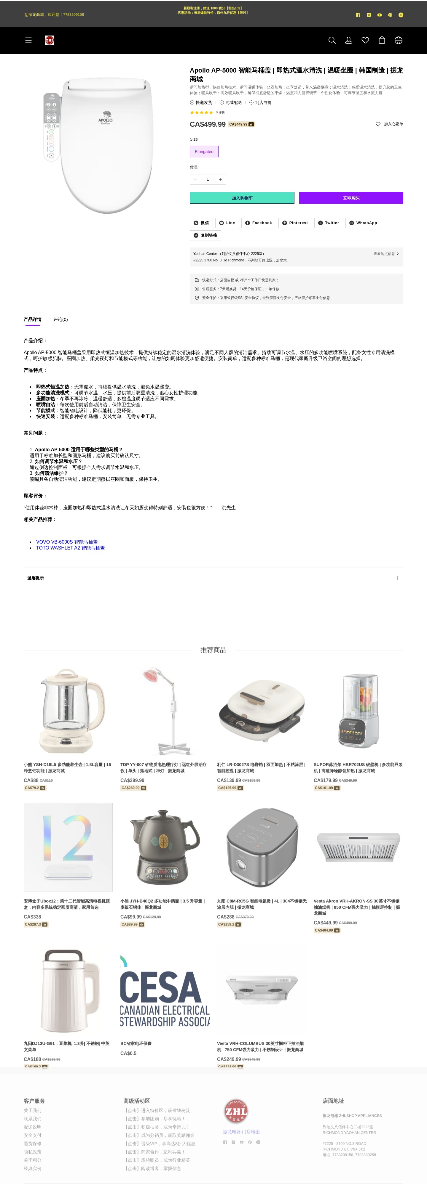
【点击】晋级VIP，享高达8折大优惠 (159, 1158)
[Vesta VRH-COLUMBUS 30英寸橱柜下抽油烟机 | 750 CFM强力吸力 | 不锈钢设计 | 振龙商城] (262, 1030)
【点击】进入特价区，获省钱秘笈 (156, 1125)
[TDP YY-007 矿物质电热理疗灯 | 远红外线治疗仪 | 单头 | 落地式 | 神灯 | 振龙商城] (165, 752)
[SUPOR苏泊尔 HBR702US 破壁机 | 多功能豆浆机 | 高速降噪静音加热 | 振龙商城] (358, 752)
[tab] (33, 321)
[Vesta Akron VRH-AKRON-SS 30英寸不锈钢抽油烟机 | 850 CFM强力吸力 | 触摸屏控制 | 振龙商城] (358, 891)
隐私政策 (33, 1167)
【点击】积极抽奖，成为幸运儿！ (156, 1142)
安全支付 (33, 1150)
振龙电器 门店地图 (241, 1147)
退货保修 (33, 1158)
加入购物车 (242, 198)
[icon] (358, 16)
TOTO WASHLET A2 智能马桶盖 (70, 547)
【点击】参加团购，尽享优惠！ (154, 1134)
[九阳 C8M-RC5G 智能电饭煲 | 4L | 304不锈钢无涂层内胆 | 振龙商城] (262, 888)
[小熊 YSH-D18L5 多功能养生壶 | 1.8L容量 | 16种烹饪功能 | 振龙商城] (68, 752)
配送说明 (33, 1142)
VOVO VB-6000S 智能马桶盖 (67, 541)
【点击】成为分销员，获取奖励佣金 (159, 1150)
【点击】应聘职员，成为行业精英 (156, 1175)
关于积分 (33, 1175)
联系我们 (33, 1134)
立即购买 (351, 197)
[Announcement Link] (213, 16)
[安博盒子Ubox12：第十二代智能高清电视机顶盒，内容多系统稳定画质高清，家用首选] (68, 888)
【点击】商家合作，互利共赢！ (154, 1167)
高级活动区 (136, 1116)
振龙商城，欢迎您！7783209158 (56, 16)
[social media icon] (225, 1158)
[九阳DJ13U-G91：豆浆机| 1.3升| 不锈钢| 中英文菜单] (68, 1030)
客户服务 (34, 1116)
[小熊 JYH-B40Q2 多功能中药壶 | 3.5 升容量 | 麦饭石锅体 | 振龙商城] (165, 888)
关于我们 (33, 1125)
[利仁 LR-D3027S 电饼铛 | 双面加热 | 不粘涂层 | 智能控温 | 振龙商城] (262, 752)
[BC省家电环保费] (165, 1024)
